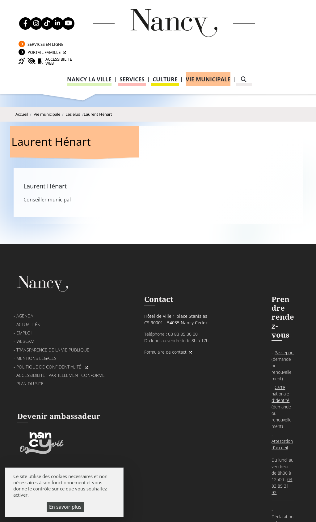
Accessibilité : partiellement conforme (60, 324)
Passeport (223, 267)
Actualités (28, 273)
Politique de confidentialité (49, 315)
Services (132, 52)
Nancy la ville (89, 52)
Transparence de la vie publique (52, 298)
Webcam (25, 290)
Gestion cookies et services (158, 508)
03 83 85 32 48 (224, 352)
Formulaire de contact (134, 301)
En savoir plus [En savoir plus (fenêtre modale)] (65, 506)
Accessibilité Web (268, 33)
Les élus (72, 90)
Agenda (24, 265)
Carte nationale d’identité (237, 275)
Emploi (24, 281)
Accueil (21, 90)
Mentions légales (36, 307)
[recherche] (243, 52)
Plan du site (30, 332)
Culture (165, 52)
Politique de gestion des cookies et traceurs (221, 500)
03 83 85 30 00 (152, 284)
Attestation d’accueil (232, 290)
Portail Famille (262, 22)
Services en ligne (263, 12)
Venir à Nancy (134, 493)
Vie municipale (208, 52)
